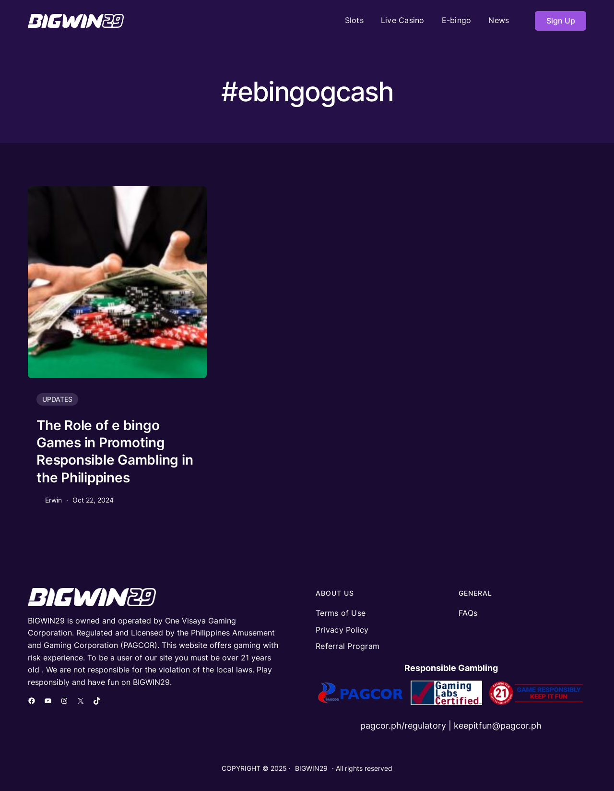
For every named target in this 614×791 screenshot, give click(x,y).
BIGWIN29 (311, 768)
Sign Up (560, 20)
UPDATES (57, 399)
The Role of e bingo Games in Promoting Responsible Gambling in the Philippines (114, 451)
